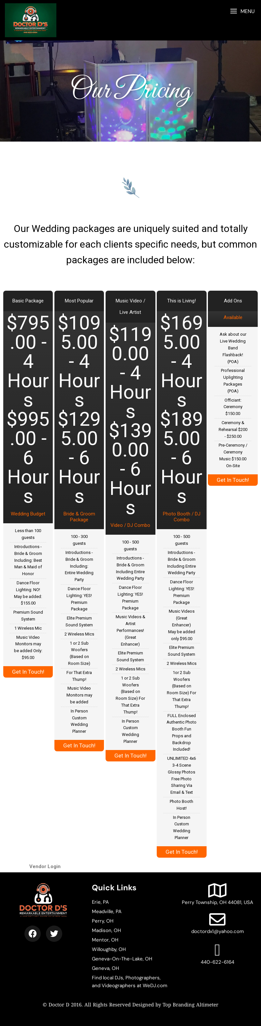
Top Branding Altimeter (190, 1005)
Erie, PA (100, 902)
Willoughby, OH (109, 949)
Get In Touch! (28, 671)
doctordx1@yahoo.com (217, 923)
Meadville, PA (107, 911)
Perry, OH (102, 921)
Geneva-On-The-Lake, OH (122, 959)
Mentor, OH (105, 940)
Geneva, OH (105, 968)
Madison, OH (106, 930)
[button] (242, 11)
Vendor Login (45, 866)
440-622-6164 (217, 953)
